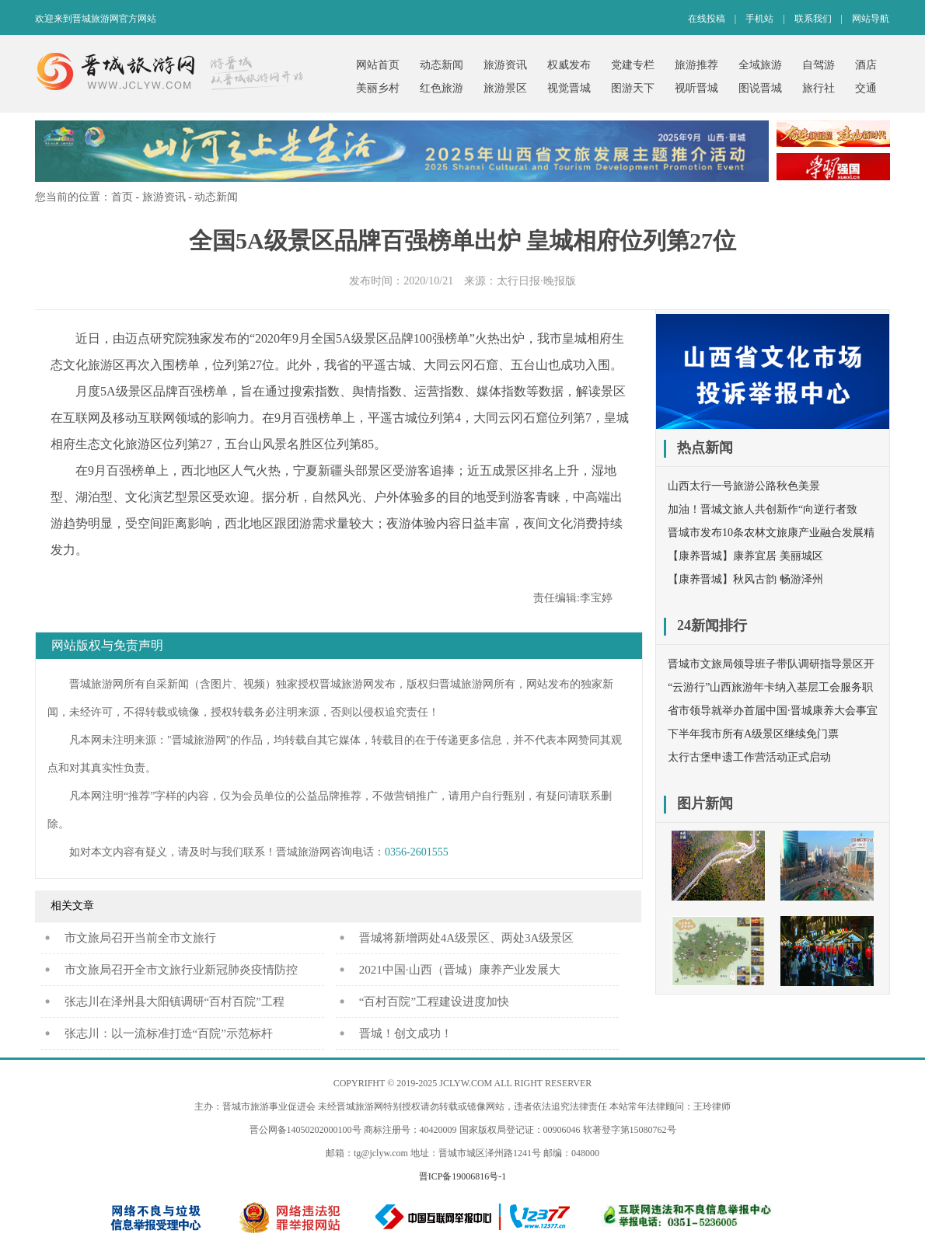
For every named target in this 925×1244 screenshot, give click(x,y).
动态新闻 (441, 65)
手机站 (759, 18)
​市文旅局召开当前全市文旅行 (140, 938)
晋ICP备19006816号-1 (463, 1176)
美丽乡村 (378, 88)
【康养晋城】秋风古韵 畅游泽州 (745, 579)
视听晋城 (696, 88)
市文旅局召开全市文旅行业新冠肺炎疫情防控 (181, 969)
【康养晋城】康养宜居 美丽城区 (745, 556)
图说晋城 (760, 88)
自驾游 (818, 65)
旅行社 (818, 88)
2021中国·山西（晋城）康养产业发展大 (459, 969)
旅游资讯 (505, 65)
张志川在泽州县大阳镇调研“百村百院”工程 (174, 1001)
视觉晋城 (569, 88)
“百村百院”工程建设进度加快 (434, 1001)
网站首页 (378, 65)
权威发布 (569, 65)
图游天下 (632, 88)
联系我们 (813, 18)
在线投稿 (706, 18)
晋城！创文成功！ (405, 1033)
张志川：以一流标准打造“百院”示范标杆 (169, 1033)
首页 (122, 197)
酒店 (866, 65)
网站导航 (870, 18)
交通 (866, 88)
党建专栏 (632, 65)
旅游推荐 (696, 65)
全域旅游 (760, 65)
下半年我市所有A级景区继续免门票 (753, 734)
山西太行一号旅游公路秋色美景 (744, 486)
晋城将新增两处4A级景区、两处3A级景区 (466, 938)
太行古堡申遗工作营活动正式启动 (749, 757)
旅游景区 (505, 88)
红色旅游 (441, 88)
